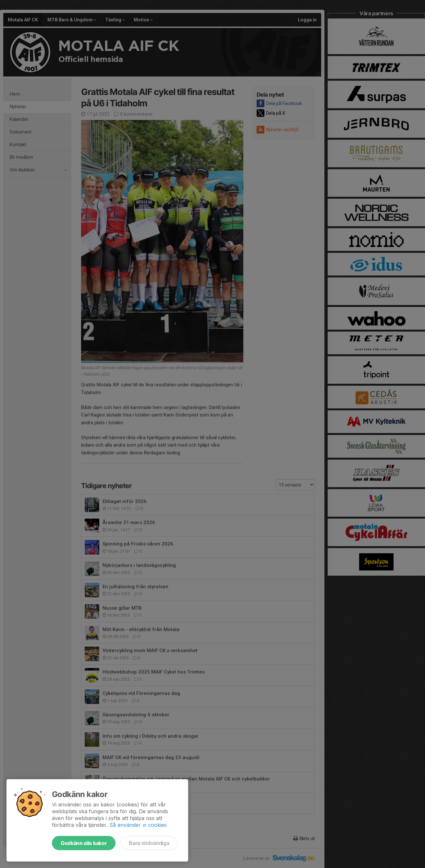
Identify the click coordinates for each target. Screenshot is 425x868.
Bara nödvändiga (149, 843)
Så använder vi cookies (138, 825)
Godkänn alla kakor (84, 843)
